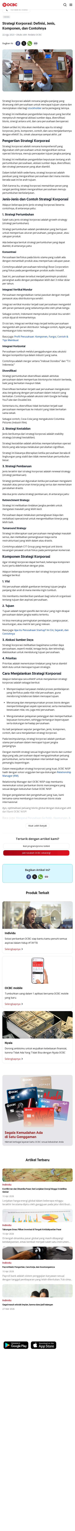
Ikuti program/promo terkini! (36, 846)
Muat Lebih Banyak (37, 825)
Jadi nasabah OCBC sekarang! (36, 852)
